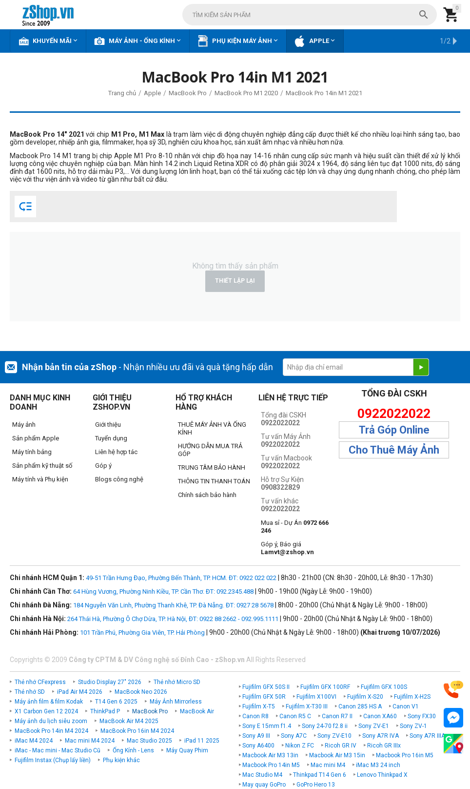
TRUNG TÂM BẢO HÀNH (211, 467)
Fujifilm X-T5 (258, 706)
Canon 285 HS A (360, 706)
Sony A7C (294, 735)
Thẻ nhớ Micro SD (177, 682)
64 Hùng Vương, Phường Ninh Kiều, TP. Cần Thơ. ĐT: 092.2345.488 (163, 591)
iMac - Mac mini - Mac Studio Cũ (57, 750)
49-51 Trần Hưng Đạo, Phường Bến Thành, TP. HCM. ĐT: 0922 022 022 (181, 577)
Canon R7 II (337, 716)
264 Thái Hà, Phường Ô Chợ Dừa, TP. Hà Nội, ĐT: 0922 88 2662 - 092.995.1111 (172, 619)
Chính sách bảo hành (207, 494)
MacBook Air (197, 711)
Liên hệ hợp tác (116, 452)
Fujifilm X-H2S (412, 696)
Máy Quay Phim (187, 750)
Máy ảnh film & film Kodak (49, 701)
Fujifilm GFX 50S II (266, 687)
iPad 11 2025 (201, 740)
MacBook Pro (150, 711)
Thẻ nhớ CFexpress (40, 682)
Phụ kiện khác (121, 760)
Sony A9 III (256, 735)
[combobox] (309, 14)
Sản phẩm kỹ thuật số (42, 465)
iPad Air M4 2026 (79, 691)
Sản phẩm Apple (35, 438)
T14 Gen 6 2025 (116, 701)
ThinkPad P (105, 711)
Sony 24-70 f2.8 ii (325, 726)
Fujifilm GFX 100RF (325, 687)
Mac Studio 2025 (149, 740)
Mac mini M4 (328, 765)
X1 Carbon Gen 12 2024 (46, 711)
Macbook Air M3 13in (270, 755)
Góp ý (103, 465)
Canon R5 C (295, 716)
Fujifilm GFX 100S (384, 687)
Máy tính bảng (32, 452)
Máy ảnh (24, 424)
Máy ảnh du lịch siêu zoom (51, 721)
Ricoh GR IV (340, 745)
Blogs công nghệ (119, 479)
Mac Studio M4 (262, 774)
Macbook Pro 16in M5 (404, 755)
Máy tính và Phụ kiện (40, 479)
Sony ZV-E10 (334, 735)
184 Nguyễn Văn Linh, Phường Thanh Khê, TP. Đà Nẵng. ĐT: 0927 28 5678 (173, 605)
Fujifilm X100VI (316, 696)
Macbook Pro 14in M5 (271, 765)
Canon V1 (405, 706)
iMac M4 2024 (34, 740)
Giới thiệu (108, 424)
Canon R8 (255, 716)
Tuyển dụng (111, 438)
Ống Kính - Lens (133, 750)
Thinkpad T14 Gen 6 (319, 774)
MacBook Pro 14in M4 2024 (51, 730)
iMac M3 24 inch (378, 765)
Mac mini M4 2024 (90, 740)
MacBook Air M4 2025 (128, 721)
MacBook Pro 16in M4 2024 (137, 730)
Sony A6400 (258, 745)
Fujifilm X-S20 (365, 696)
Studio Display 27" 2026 (109, 682)
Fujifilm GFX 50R (264, 696)
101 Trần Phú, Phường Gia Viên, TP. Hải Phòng (142, 632)
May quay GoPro (264, 784)
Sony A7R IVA (380, 735)
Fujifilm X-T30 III (307, 706)
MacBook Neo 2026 (141, 691)
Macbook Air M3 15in (337, 755)
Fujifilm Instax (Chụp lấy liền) (53, 760)
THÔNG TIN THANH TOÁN (214, 481)
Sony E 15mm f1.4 (266, 726)
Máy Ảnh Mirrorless (176, 701)
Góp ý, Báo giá (287, 548)
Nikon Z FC (299, 745)
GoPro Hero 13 (315, 784)
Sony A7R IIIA (427, 735)
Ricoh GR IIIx (384, 745)
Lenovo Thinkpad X (382, 774)
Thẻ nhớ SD (30, 691)
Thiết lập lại (235, 280)
